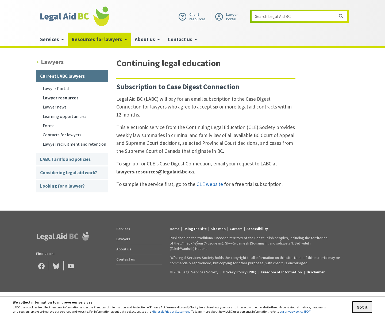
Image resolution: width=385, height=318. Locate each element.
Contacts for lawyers (62, 135)
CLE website (210, 184)
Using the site (195, 229)
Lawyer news (55, 107)
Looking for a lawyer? (62, 186)
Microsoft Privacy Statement (171, 311)
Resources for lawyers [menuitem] (99, 39)
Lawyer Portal (56, 88)
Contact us (125, 259)
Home (174, 229)
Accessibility (257, 229)
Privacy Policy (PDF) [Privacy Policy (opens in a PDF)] (239, 272)
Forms (49, 126)
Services (123, 228)
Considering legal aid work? (68, 173)
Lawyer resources (61, 98)
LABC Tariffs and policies (65, 159)
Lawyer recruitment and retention (74, 144)
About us (123, 249)
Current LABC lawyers (62, 76)
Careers (236, 229)
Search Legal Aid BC (301, 16)
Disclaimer (316, 272)
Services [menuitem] (52, 39)
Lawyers (123, 238)
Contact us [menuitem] (182, 39)
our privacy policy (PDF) (295, 311)
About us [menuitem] (147, 39)
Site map (218, 229)
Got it (362, 307)
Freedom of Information (281, 272)
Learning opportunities (64, 116)
